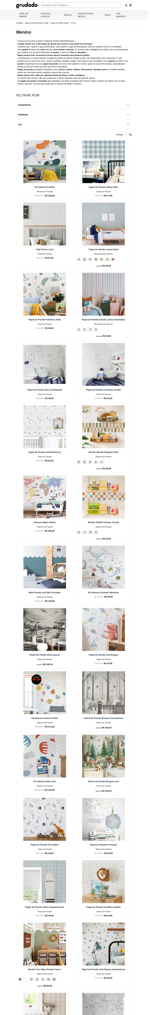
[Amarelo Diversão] (79, 259)
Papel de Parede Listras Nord (103, 249)
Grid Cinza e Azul (44, 249)
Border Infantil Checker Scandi (103, 522)
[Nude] (43, 979)
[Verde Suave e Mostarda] (96, 462)
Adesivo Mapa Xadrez (45, 522)
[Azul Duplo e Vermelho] (79, 462)
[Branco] (26, 979)
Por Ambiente (121, 15)
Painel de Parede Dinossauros (44, 655)
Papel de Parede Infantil (59, 23)
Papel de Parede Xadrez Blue (103, 187)
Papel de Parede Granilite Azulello (103, 907)
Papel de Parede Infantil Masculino (59, 41)
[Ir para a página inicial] (27, 5)
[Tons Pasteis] (84, 462)
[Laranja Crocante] (96, 259)
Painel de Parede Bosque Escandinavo (103, 718)
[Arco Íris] (84, 330)
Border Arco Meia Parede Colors (44, 969)
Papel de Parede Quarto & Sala (36, 23)
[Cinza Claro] (31, 979)
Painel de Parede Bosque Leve (103, 781)
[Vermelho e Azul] (96, 330)
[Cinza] (90, 259)
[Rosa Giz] (48, 979)
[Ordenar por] (121, 134)
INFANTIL (68, 15)
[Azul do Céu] (84, 259)
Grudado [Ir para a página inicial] (19, 23)
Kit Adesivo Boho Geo (44, 781)
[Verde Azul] (102, 259)
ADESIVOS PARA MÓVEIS (85, 15)
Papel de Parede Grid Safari (45, 845)
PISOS (107, 15)
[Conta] (126, 5)
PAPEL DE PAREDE (23, 15)
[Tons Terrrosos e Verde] (96, 532)
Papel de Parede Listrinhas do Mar (103, 390)
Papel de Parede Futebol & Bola (45, 319)
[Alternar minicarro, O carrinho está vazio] (130, 5)
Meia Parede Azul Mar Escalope (45, 592)
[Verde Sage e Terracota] (90, 462)
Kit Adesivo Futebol (45, 187)
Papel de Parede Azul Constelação (44, 390)
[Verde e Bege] (90, 330)
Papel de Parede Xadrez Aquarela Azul (44, 907)
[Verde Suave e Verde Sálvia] (102, 462)
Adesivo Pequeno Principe (103, 845)
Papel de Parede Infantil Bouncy (44, 452)
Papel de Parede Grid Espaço (103, 655)
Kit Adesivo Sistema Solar (45, 718)
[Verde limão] (107, 259)
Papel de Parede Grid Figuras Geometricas (103, 969)
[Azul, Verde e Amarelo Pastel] (79, 330)
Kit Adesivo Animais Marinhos (103, 592)
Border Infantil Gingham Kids (103, 452)
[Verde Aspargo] (54, 979)
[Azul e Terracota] (79, 532)
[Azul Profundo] (20, 979)
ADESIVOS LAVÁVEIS (45, 15)
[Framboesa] (37, 979)
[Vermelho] (113, 259)
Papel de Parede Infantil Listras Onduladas (103, 319)
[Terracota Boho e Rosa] (84, 532)
